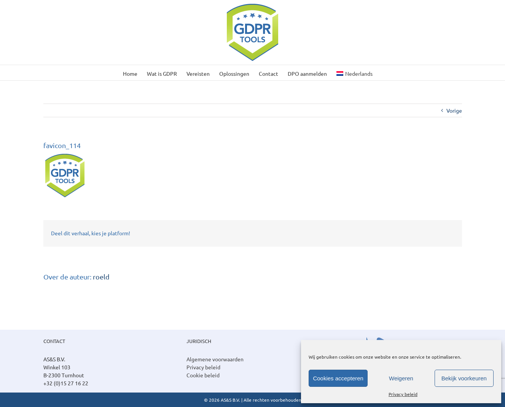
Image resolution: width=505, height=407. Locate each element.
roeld (101, 277)
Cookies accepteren (338, 378)
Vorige (454, 110)
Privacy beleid (403, 394)
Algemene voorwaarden (215, 359)
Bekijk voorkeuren (464, 378)
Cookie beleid (203, 375)
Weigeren (401, 378)
